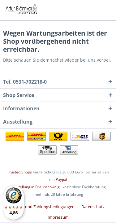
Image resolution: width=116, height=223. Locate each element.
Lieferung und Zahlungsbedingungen (41, 206)
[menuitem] (43, 206)
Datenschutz (93, 206)
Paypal (61, 179)
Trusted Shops (19, 172)
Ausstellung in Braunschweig (35, 187)
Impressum (58, 217)
